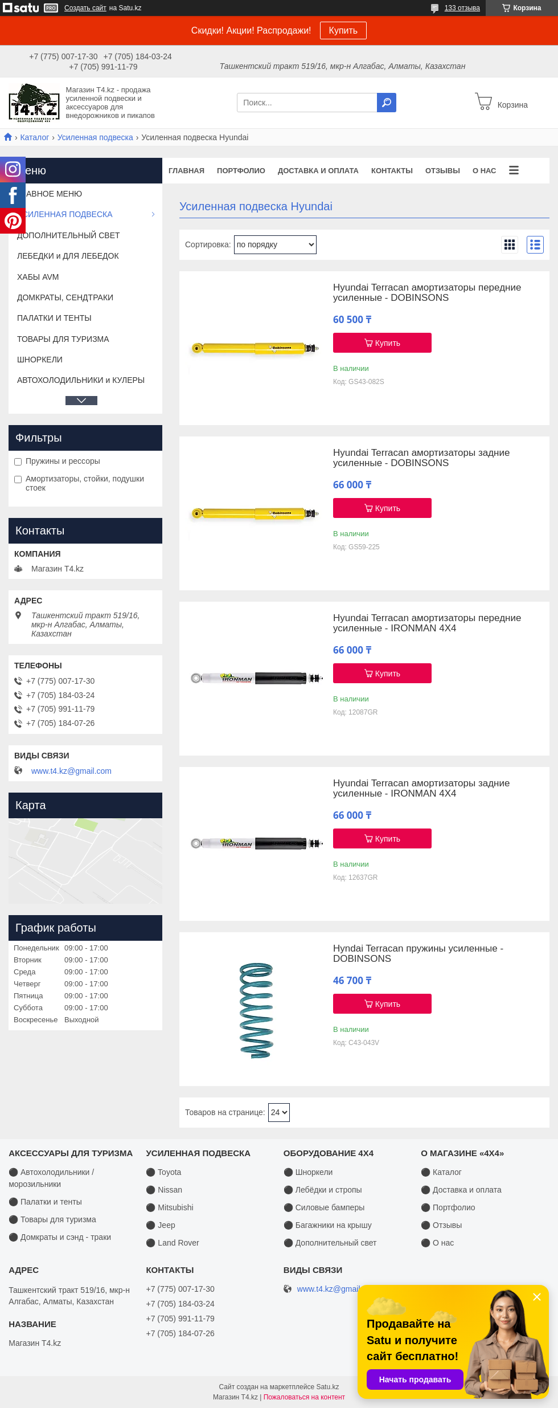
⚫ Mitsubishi (169, 1207)
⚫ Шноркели (308, 1172)
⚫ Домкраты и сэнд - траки (60, 1237)
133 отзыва (462, 8)
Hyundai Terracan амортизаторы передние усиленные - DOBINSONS (427, 293)
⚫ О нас (437, 1242)
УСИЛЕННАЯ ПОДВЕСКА (65, 214)
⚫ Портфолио (448, 1207)
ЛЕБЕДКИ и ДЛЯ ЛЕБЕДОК (68, 255)
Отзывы (442, 170)
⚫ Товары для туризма (52, 1219)
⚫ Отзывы (441, 1225)
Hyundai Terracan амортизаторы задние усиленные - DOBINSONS (421, 458)
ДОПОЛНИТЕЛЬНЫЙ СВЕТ (68, 235)
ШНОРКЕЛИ (40, 359)
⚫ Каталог (441, 1172)
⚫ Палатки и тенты (45, 1201)
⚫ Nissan (164, 1189)
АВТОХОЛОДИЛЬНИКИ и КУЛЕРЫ (81, 380)
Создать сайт (85, 8)
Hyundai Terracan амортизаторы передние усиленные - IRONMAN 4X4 (427, 623)
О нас (485, 170)
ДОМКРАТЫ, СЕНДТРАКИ (65, 297)
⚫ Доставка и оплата (461, 1189)
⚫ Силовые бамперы (324, 1207)
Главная (186, 170)
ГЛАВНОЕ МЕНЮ (49, 193)
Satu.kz (327, 1387)
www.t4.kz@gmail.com (71, 771)
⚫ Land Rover (172, 1242)
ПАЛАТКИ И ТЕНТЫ (54, 318)
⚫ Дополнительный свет (330, 1242)
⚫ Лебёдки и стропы (323, 1189)
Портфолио (241, 170)
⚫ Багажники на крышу (328, 1225)
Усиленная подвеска (95, 137)
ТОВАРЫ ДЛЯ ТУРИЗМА (63, 339)
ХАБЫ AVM (38, 276)
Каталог (34, 137)
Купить (343, 30)
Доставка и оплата (318, 170)
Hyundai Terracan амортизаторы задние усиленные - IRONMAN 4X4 (421, 788)
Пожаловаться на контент (304, 1397)
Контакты (392, 170)
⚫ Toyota (163, 1172)
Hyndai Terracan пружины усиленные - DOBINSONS (418, 954)
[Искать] (386, 102)
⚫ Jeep (160, 1225)
